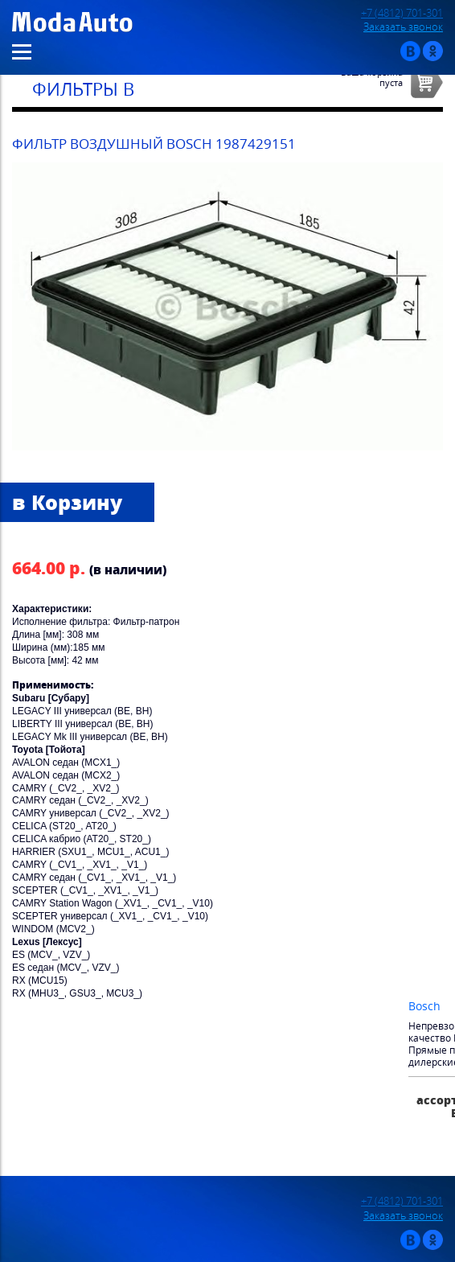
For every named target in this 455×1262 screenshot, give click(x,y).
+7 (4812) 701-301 (402, 13)
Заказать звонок (403, 27)
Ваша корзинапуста (372, 77)
